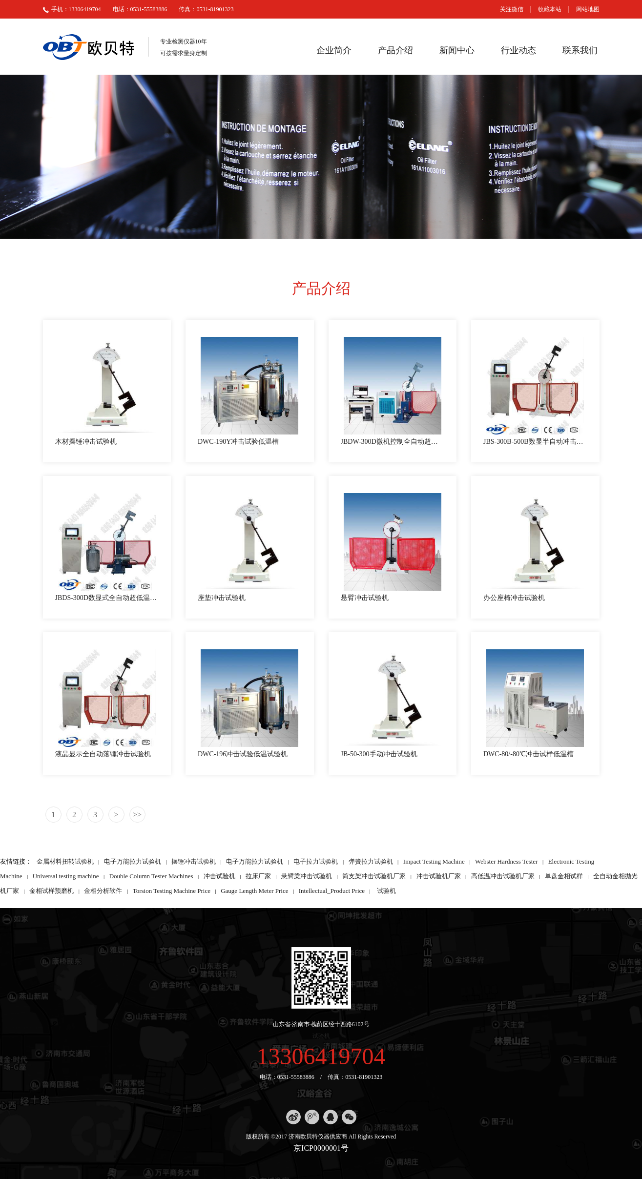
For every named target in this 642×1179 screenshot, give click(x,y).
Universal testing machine (66, 876)
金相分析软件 (103, 890)
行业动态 (518, 50)
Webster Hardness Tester (506, 861)
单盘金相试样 (564, 876)
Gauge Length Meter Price (254, 890)
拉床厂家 (258, 876)
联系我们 (580, 50)
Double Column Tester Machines (151, 876)
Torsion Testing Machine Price (171, 890)
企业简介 (334, 50)
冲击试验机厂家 (438, 876)
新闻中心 (457, 50)
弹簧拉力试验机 (371, 861)
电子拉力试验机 (315, 861)
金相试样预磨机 (51, 890)
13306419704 (321, 1056)
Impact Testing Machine (434, 861)
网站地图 (588, 9)
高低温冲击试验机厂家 (503, 876)
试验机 (386, 890)
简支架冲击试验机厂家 (374, 876)
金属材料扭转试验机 (65, 861)
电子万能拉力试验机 (132, 861)
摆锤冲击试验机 (193, 861)
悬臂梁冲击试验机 (306, 876)
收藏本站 (549, 9)
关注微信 (511, 9)
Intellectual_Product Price (332, 890)
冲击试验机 (219, 876)
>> (137, 814)
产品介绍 (395, 50)
